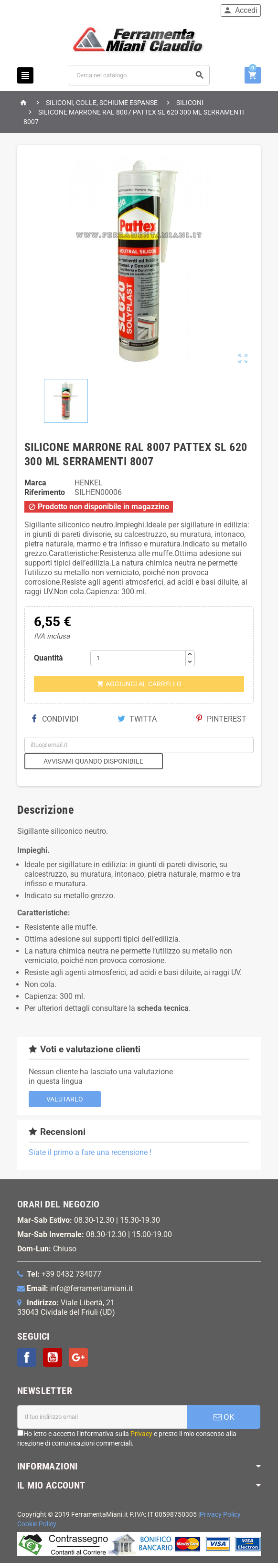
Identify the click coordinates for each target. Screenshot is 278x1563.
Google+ (78, 1357)
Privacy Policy (220, 1515)
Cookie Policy (36, 1524)
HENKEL (89, 482)
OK (224, 1417)
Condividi (55, 719)
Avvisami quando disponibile (93, 761)
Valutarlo (64, 1099)
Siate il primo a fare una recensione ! (90, 1152)
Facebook (26, 1357)
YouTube (52, 1357)
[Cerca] (139, 75)
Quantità (48, 657)
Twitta (137, 719)
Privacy (141, 1433)
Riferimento (44, 492)
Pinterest (221, 719)
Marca (35, 482)
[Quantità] (138, 658)
